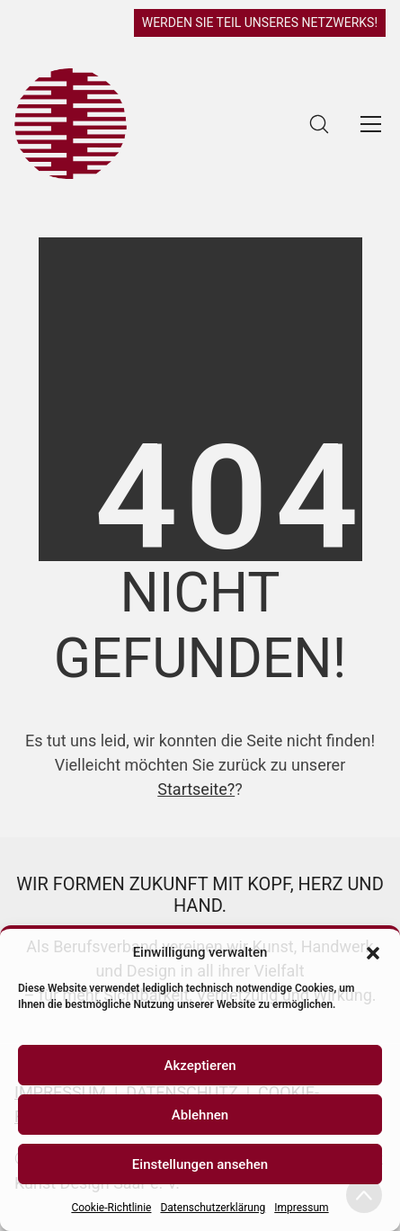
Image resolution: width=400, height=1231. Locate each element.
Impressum (301, 1207)
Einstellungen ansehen (200, 1164)
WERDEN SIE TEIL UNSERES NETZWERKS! (260, 22)
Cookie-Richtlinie (111, 1207)
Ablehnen (200, 1115)
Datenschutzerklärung (212, 1207)
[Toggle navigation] (371, 124)
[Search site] (319, 124)
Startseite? (196, 789)
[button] (373, 952)
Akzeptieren (200, 1065)
